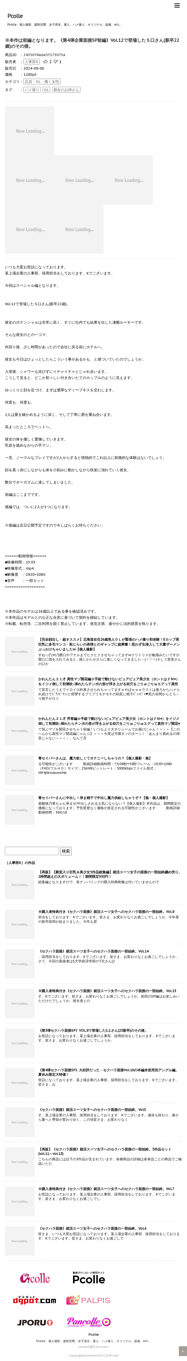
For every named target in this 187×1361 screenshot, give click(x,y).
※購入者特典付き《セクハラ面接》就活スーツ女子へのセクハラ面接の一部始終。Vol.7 (106, 1189)
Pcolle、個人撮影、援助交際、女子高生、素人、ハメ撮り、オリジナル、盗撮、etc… (93, 1341)
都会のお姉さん (66, 89)
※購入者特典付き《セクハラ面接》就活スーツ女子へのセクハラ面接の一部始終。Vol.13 (107, 991)
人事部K (31, 61)
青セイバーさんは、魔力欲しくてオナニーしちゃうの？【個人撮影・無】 (95, 758)
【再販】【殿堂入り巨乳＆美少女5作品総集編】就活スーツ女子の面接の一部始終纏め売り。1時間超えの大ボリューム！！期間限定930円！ (110, 874)
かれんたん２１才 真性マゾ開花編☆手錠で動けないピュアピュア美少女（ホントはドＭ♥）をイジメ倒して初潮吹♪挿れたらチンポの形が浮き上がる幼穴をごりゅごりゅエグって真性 (108, 681)
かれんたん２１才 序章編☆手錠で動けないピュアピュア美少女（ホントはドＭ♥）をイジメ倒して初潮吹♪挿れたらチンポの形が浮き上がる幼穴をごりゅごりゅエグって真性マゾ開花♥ (109, 721)
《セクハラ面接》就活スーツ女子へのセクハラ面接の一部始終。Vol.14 (93, 951)
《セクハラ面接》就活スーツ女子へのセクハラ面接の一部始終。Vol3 (92, 1109)
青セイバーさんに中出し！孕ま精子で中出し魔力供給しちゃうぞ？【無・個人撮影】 (103, 798)
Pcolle (15, 16)
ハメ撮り (32, 89)
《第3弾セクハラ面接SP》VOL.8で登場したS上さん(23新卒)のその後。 (93, 1030)
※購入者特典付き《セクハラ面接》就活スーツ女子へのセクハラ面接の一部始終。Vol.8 (106, 911)
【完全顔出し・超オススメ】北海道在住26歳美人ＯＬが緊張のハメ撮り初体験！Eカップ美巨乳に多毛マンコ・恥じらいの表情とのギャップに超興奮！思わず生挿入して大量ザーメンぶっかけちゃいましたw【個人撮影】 (109, 644)
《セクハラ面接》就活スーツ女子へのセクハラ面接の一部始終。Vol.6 (92, 1228)
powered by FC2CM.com (100, 1355)
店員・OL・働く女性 (42, 81)
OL (46, 89)
